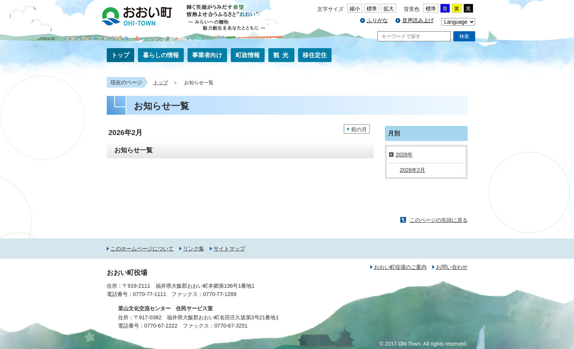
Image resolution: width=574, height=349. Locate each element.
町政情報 (248, 55)
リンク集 (193, 249)
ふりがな (377, 20)
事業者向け (207, 55)
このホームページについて (142, 249)
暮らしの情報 (161, 55)
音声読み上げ (418, 20)
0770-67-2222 (161, 326)
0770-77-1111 (150, 294)
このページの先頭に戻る (439, 220)
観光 (282, 55)
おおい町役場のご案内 (400, 267)
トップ (120, 55)
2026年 (404, 155)
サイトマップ (229, 249)
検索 (464, 36)
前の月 (359, 129)
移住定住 (315, 55)
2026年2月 (413, 170)
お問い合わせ (452, 267)
